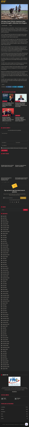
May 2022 (4, 308)
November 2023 (5, 274)
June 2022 (4, 306)
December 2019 (5, 364)
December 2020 (5, 341)
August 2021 (4, 326)
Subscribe (23, 197)
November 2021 (5, 320)
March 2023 (4, 289)
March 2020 (4, 359)
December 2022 (5, 295)
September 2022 (5, 301)
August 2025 (5, 233)
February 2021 (5, 337)
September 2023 (5, 277)
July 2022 (4, 305)
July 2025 (4, 235)
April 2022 (4, 310)
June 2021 (4, 330)
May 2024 (4, 262)
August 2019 (4, 368)
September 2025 (5, 231)
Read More (14, 391)
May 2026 (4, 216)
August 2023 (5, 279)
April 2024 (4, 264)
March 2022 (4, 312)
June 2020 (4, 353)
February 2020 (5, 360)
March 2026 (4, 220)
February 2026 (5, 221)
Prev (4, 123)
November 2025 (5, 227)
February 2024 (5, 268)
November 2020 (5, 343)
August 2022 (5, 303)
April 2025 (4, 241)
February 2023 (5, 291)
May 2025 (4, 239)
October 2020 (5, 345)
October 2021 (5, 322)
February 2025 (5, 245)
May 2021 (4, 332)
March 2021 (4, 335)
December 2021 (5, 318)
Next (7, 123)
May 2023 (4, 285)
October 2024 (5, 252)
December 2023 (5, 272)
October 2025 (5, 229)
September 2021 (5, 324)
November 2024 (5, 250)
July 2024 (4, 258)
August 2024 (5, 256)
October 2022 (5, 299)
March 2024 (4, 266)
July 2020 (4, 351)
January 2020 (5, 362)
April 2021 (4, 333)
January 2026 (5, 223)
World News (5, 101)
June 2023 (4, 283)
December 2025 (5, 225)
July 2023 (4, 281)
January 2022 (5, 316)
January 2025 (5, 247)
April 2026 (4, 218)
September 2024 (5, 254)
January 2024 (5, 270)
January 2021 (5, 339)
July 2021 (4, 328)
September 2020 (5, 347)
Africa (2, 416)
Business (2, 409)
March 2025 (4, 243)
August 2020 (5, 349)
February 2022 (5, 314)
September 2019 (5, 366)
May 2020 (4, 355)
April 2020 (4, 357)
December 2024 (5, 249)
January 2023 (5, 293)
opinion (2, 418)
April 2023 (4, 287)
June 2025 (4, 237)
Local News (3, 407)
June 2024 (4, 260)
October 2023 (5, 276)
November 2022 (5, 297)
